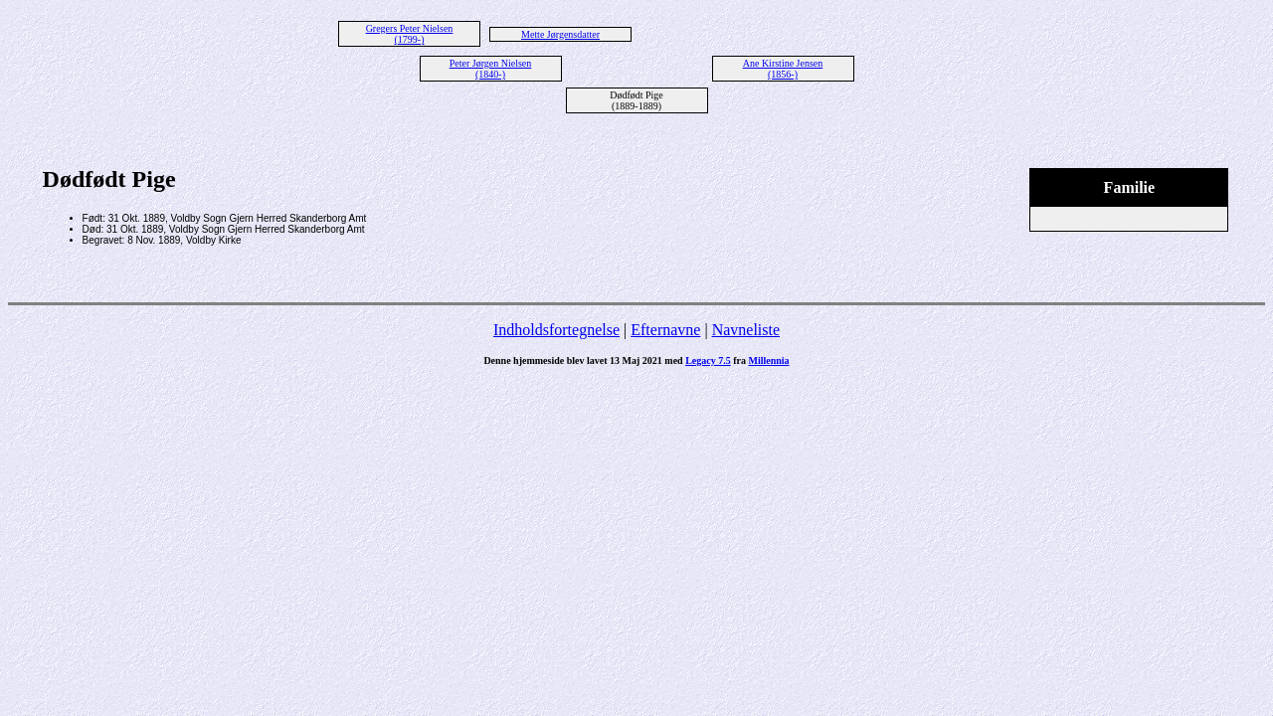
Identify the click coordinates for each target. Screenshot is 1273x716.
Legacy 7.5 (708, 360)
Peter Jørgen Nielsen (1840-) (491, 69)
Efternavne (665, 329)
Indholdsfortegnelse (556, 329)
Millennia (768, 360)
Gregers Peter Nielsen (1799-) (410, 34)
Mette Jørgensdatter (560, 34)
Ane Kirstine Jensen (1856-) (783, 69)
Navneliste (746, 329)
